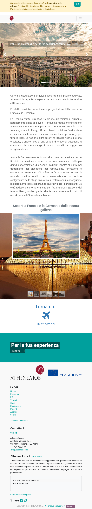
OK (77, 4)
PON (12, 397)
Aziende (13, 412)
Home (13, 391)
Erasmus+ (14, 394)
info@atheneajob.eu (19, 450)
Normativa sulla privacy (55, 506)
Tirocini (13, 400)
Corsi (12, 403)
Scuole (13, 415)
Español (27, 494)
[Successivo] (75, 256)
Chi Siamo (37, 456)
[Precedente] (17, 256)
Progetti (13, 409)
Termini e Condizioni (19, 421)
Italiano (20, 494)
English (13, 494)
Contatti (13, 433)
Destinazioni (15, 406)
